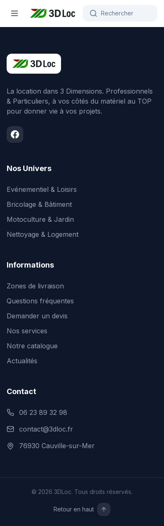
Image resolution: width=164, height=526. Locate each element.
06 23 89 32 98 (37, 412)
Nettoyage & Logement (42, 234)
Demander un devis (37, 316)
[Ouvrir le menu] (14, 13)
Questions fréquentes (40, 301)
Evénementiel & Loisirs (42, 189)
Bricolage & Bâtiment (39, 204)
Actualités (22, 361)
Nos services (27, 331)
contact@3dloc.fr (40, 429)
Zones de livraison (35, 286)
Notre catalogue (32, 346)
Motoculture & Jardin (40, 219)
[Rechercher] (120, 13)
